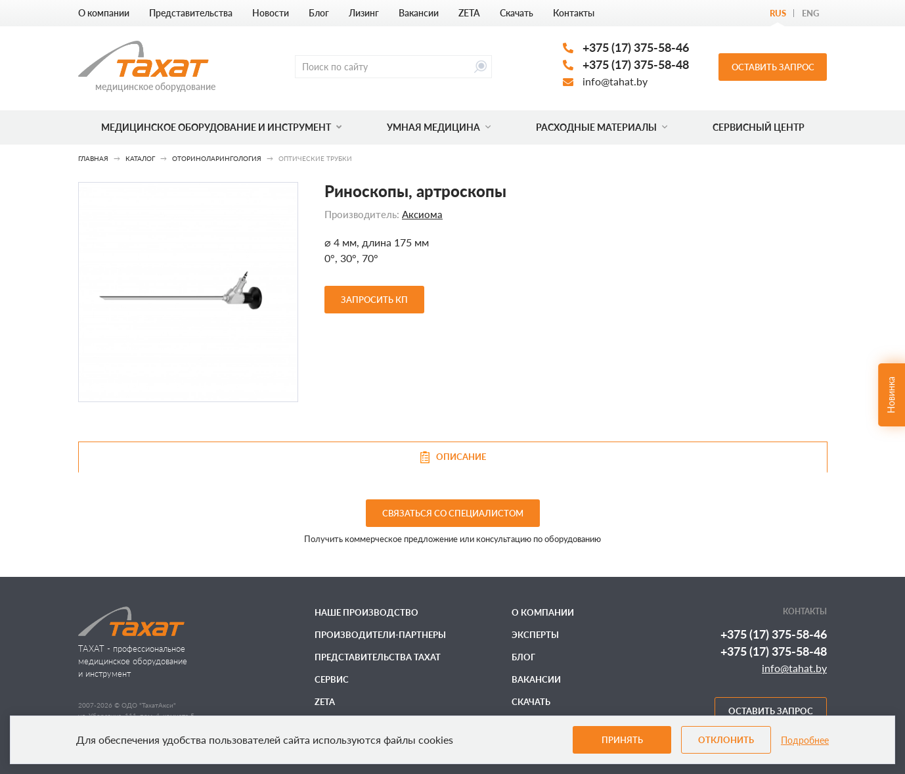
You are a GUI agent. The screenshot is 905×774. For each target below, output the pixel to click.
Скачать (516, 12)
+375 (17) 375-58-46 (636, 47)
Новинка (890, 394)
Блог (319, 12)
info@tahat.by (615, 81)
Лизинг (364, 12)
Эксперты (535, 634)
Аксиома (422, 214)
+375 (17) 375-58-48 (636, 64)
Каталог (140, 158)
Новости (270, 12)
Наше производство (366, 612)
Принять (622, 740)
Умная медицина (439, 127)
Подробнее (805, 740)
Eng (810, 13)
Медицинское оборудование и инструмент (221, 127)
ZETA (469, 12)
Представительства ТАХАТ (378, 657)
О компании (103, 12)
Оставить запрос (773, 67)
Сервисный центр (759, 127)
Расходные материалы (601, 127)
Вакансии (419, 12)
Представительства (190, 12)
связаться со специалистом (452, 513)
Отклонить (726, 740)
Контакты (573, 12)
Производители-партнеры (380, 634)
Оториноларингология (216, 158)
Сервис (332, 679)
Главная (93, 158)
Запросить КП (374, 299)
